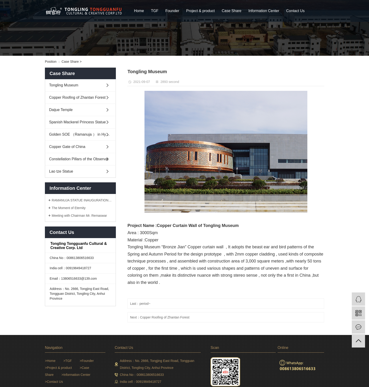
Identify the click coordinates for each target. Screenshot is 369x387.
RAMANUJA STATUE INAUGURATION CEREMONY (82, 200)
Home (139, 11)
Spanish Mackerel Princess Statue (77, 122)
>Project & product (58, 368)
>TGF (67, 361)
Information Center (263, 11)
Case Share (232, 11)
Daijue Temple (61, 110)
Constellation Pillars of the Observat (78, 159)
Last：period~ (140, 303)
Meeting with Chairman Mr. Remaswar (79, 215)
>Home (50, 361)
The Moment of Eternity (69, 208)
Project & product (200, 11)
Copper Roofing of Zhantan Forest (77, 97)
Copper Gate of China (67, 147)
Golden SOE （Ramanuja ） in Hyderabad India (82, 134)
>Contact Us (54, 382)
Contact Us (295, 11)
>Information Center (75, 375)
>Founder (87, 361)
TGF (154, 11)
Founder (172, 11)
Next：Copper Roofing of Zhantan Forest (159, 317)
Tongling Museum (63, 85)
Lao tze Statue (61, 171)
